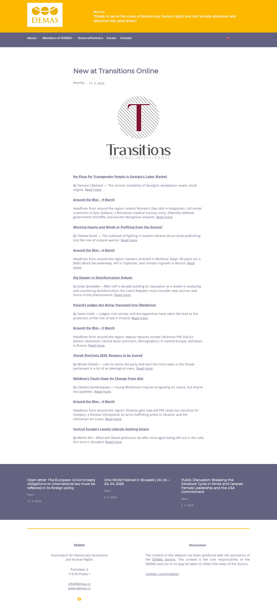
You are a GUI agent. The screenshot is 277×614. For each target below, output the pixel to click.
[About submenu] (38, 38)
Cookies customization (162, 574)
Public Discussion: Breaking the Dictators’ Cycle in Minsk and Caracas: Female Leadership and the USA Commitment (212, 486)
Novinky (78, 83)
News (30, 494)
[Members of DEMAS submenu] (73, 38)
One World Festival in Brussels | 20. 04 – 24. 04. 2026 (136, 482)
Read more (93, 189)
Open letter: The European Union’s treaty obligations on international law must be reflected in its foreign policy (61, 484)
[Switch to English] (228, 38)
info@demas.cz (79, 584)
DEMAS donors (163, 559)
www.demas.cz (79, 588)
